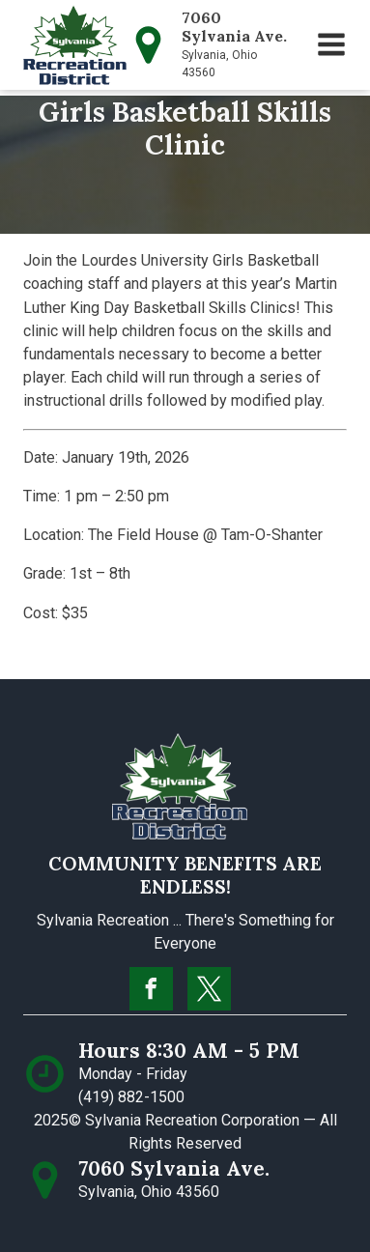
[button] (331, 44)
